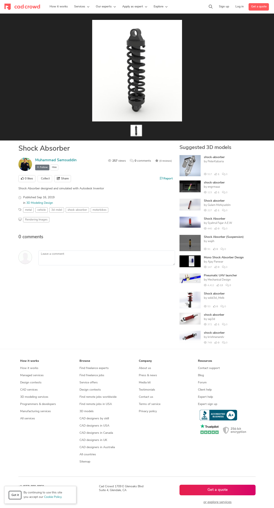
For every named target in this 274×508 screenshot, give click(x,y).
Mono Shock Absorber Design (224, 257)
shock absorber (214, 315)
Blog (201, 375)
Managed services (32, 375)
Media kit (145, 382)
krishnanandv (216, 337)
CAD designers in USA (94, 425)
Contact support (209, 368)
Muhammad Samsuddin (55, 160)
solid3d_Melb (216, 298)
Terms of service (149, 404)
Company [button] (145, 361)
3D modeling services (34, 397)
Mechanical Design (219, 279)
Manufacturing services (35, 411)
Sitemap (84, 461)
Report (166, 178)
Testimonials (147, 389)
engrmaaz (214, 187)
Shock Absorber (214, 218)
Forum (202, 382)
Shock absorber (214, 200)
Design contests (31, 382)
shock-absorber (214, 157)
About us (145, 368)
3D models (86, 411)
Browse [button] (84, 361)
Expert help (205, 397)
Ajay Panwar (215, 261)
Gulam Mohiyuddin (219, 205)
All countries (87, 454)
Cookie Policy (52, 497)
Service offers (88, 382)
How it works (29, 368)
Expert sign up (207, 404)
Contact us (146, 397)
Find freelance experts (94, 368)
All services (27, 418)
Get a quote (259, 6)
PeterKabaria (216, 161)
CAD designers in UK (93, 440)
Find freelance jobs (91, 375)
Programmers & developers (38, 404)
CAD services (29, 389)
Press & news (148, 375)
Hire (54, 167)
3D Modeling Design (39, 203)
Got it (15, 495)
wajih (211, 241)
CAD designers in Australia (97, 447)
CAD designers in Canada (96, 433)
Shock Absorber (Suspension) (224, 237)
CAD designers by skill (94, 418)
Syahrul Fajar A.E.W (220, 223)
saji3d (211, 319)
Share (63, 178)
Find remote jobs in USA (95, 404)
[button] (82, 7)
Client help (205, 389)
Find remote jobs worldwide (98, 397)
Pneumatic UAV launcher (220, 275)
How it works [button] (29, 361)
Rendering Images (36, 219)
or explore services (217, 502)
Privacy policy (148, 411)
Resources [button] (205, 361)
